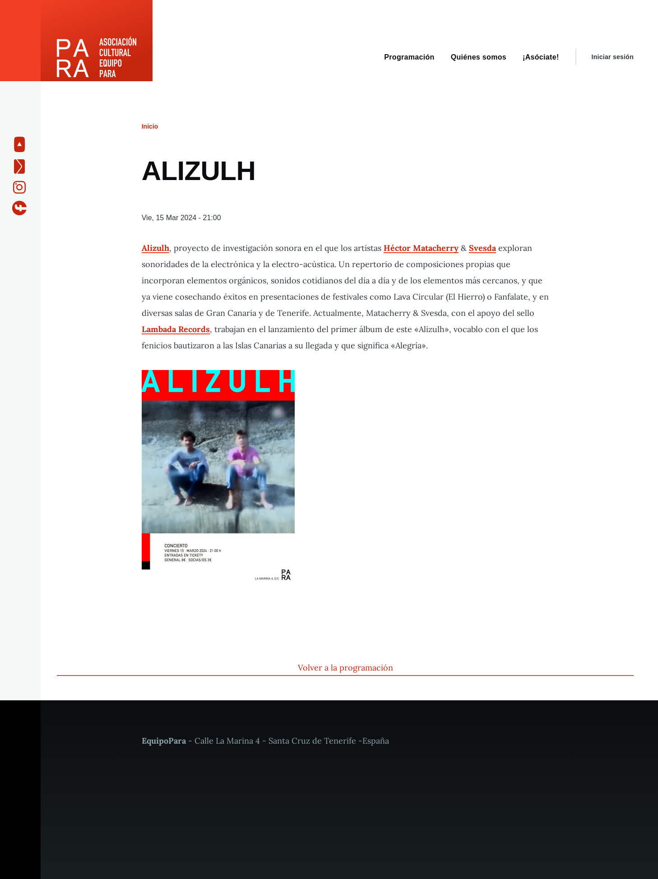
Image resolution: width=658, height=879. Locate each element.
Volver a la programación (345, 667)
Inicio (150, 126)
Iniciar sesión (613, 56)
